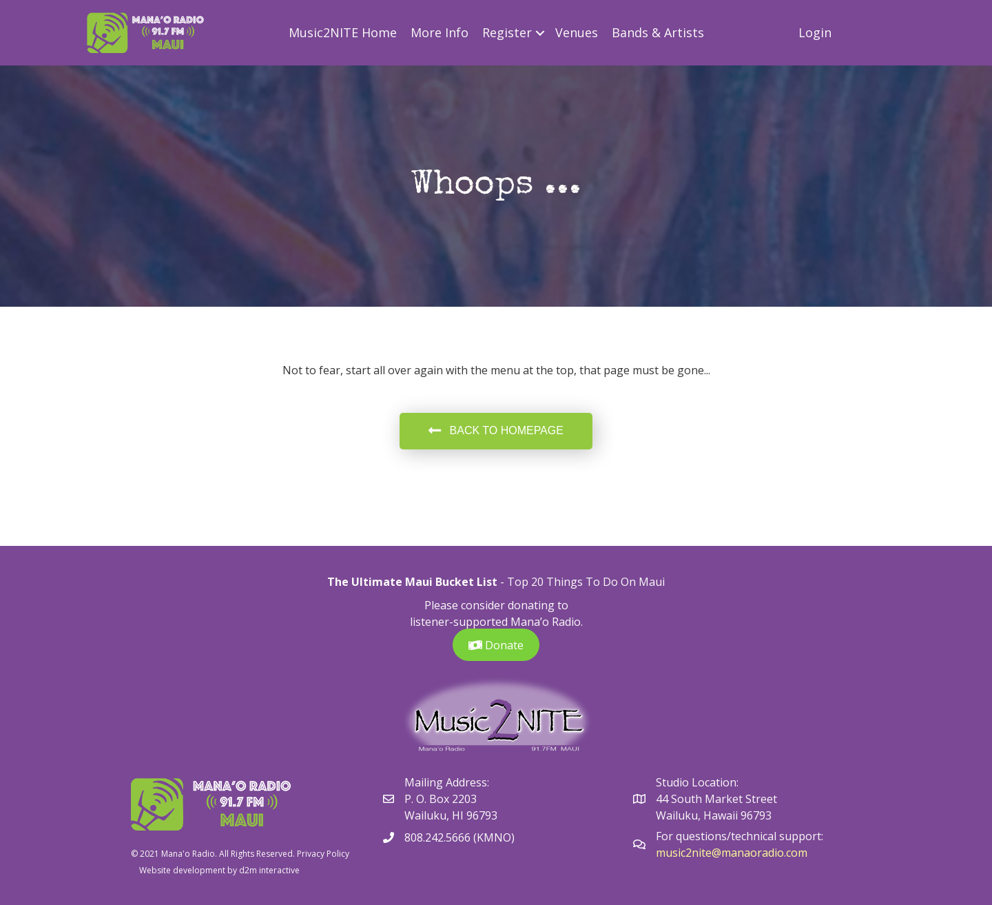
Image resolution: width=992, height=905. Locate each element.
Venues (576, 32)
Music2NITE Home (343, 32)
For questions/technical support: (741, 836)
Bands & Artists (658, 32)
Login (814, 32)
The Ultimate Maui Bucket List (412, 581)
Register (507, 32)
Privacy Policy (323, 854)
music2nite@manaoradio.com (731, 852)
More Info (439, 32)
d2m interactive (269, 870)
